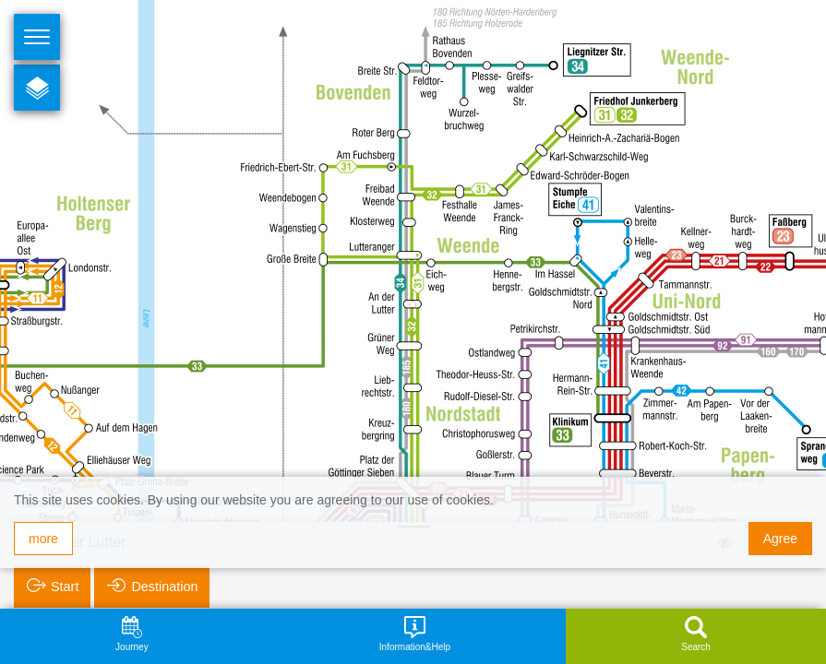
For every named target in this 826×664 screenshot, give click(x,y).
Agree (780, 538)
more (43, 538)
